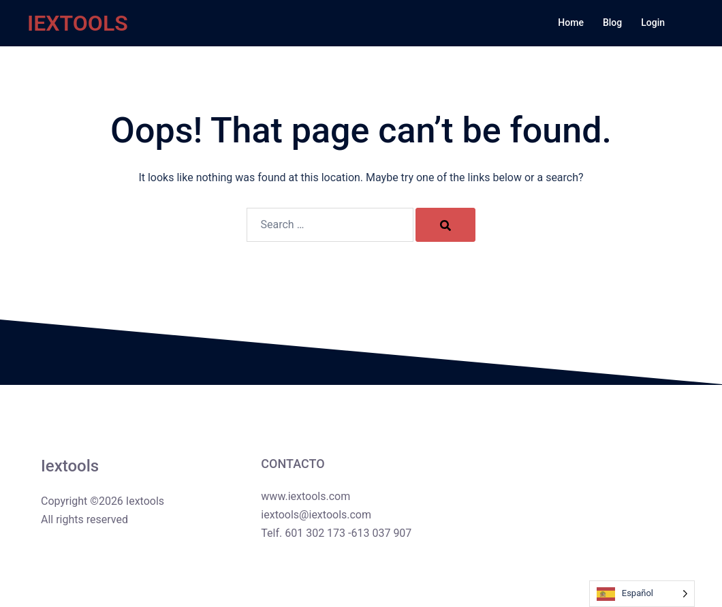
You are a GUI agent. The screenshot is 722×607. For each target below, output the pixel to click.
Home (571, 22)
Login (653, 22)
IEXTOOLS (77, 23)
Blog (612, 22)
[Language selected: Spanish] (642, 593)
